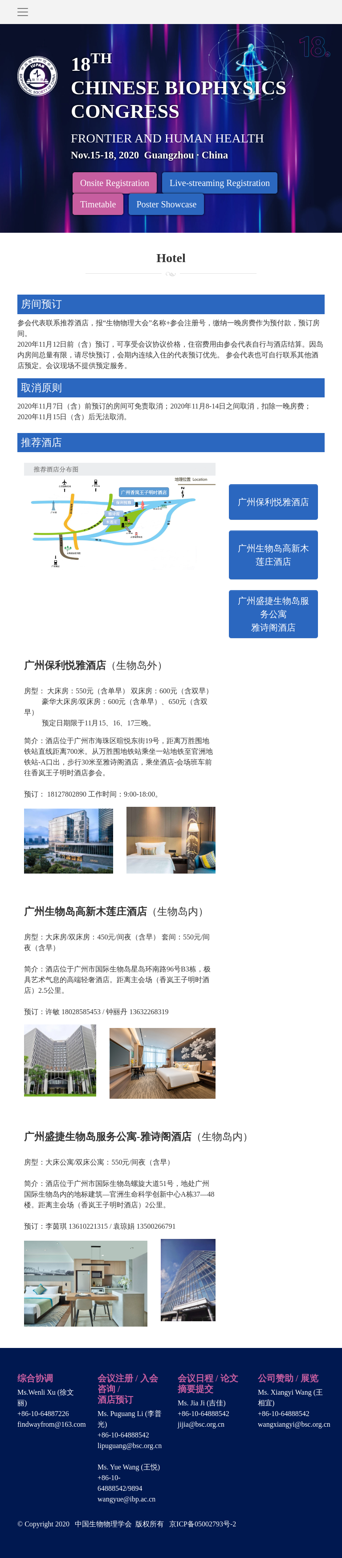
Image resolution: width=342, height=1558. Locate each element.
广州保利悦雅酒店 (273, 502)
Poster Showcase (166, 204)
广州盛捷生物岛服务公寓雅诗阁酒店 (273, 614)
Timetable (98, 204)
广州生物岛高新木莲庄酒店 (273, 555)
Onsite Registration (114, 183)
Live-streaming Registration (220, 183)
